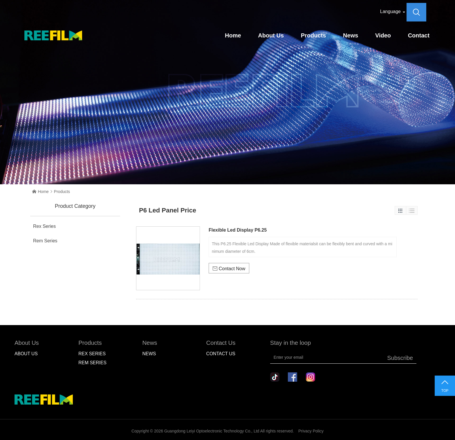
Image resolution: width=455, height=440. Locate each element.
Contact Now (229, 268)
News (350, 35)
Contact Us (220, 353)
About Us (271, 35)
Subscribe (400, 358)
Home (233, 35)
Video (383, 35)
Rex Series (44, 226)
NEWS (149, 353)
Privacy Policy (311, 431)
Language (390, 11)
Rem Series (45, 240)
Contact (418, 35)
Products (313, 35)
